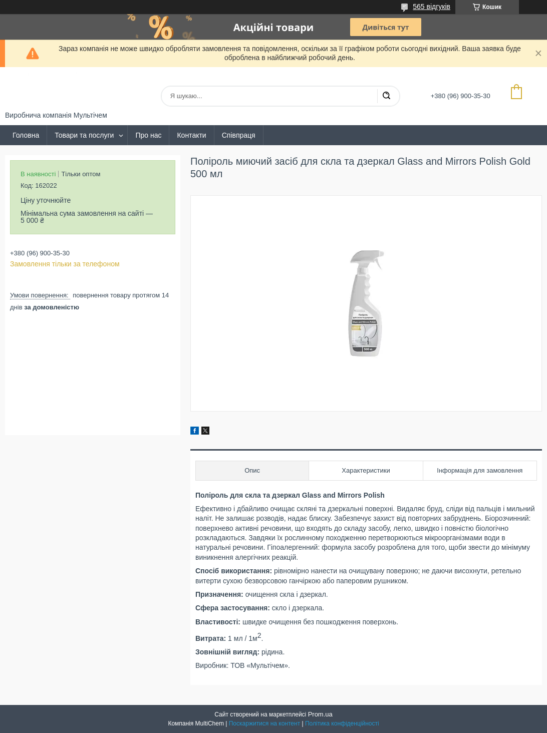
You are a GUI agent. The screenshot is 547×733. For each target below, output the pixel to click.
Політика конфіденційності (342, 723)
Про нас (148, 135)
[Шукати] (386, 96)
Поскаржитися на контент (264, 723)
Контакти (191, 135)
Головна (26, 135)
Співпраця (238, 135)
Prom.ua (320, 714)
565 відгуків (431, 7)
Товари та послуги (84, 135)
